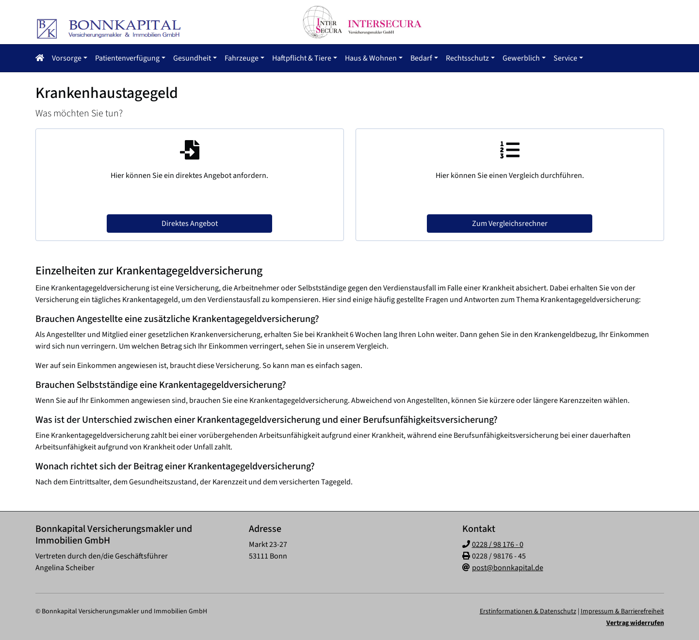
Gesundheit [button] (192, 58)
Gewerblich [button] (521, 58)
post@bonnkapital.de (507, 567)
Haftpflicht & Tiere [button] (301, 58)
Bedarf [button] (421, 58)
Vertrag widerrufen (635, 623)
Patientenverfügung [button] (127, 58)
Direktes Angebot (190, 223)
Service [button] (565, 58)
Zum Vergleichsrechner (510, 223)
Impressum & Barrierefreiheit (622, 611)
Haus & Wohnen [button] (371, 58)
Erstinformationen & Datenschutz (528, 611)
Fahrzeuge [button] (242, 58)
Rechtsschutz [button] (467, 58)
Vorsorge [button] (66, 58)
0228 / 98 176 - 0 (497, 544)
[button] (41, 58)
